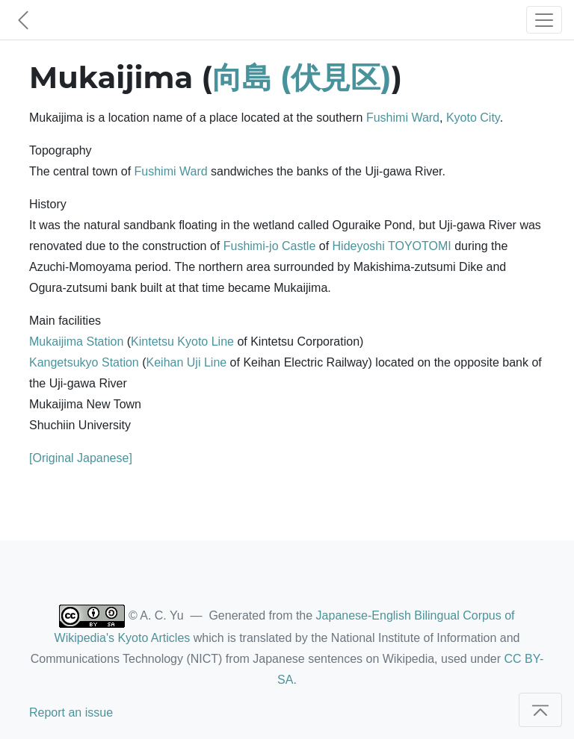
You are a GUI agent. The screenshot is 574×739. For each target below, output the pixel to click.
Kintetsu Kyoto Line (182, 341)
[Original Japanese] (80, 458)
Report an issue (71, 712)
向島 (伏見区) (302, 77)
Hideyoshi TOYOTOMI (392, 246)
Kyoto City (473, 117)
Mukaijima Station (76, 341)
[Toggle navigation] (544, 20)
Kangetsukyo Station (84, 362)
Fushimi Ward (402, 117)
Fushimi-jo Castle (269, 246)
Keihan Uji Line (186, 362)
